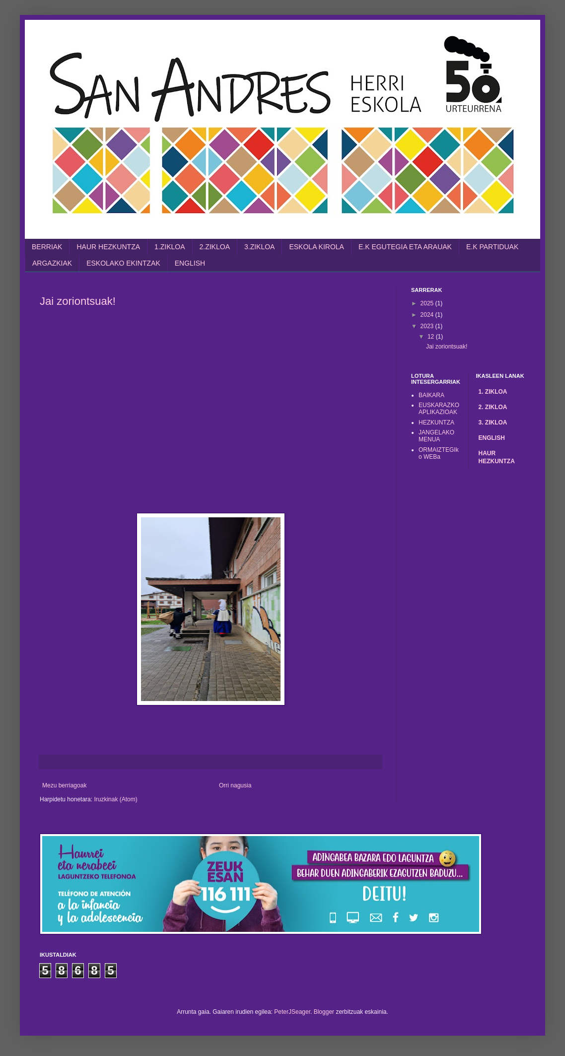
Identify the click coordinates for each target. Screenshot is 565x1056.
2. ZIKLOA (493, 407)
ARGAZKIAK (52, 263)
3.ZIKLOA (259, 247)
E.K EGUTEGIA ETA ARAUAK (405, 247)
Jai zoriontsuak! (78, 301)
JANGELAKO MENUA (436, 436)
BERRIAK (47, 247)
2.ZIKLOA (215, 247)
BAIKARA (431, 395)
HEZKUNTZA (436, 422)
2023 (428, 326)
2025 (428, 303)
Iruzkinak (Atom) (115, 799)
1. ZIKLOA (493, 391)
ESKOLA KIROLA (316, 247)
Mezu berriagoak (64, 785)
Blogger (324, 1011)
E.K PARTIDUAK (492, 247)
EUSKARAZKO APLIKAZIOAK (439, 409)
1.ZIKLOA (169, 247)
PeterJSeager (292, 1011)
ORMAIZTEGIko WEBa (439, 453)
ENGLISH (190, 263)
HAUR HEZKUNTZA (108, 247)
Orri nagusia (235, 785)
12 (431, 336)
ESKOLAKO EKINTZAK (123, 263)
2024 (428, 314)
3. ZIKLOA (493, 422)
